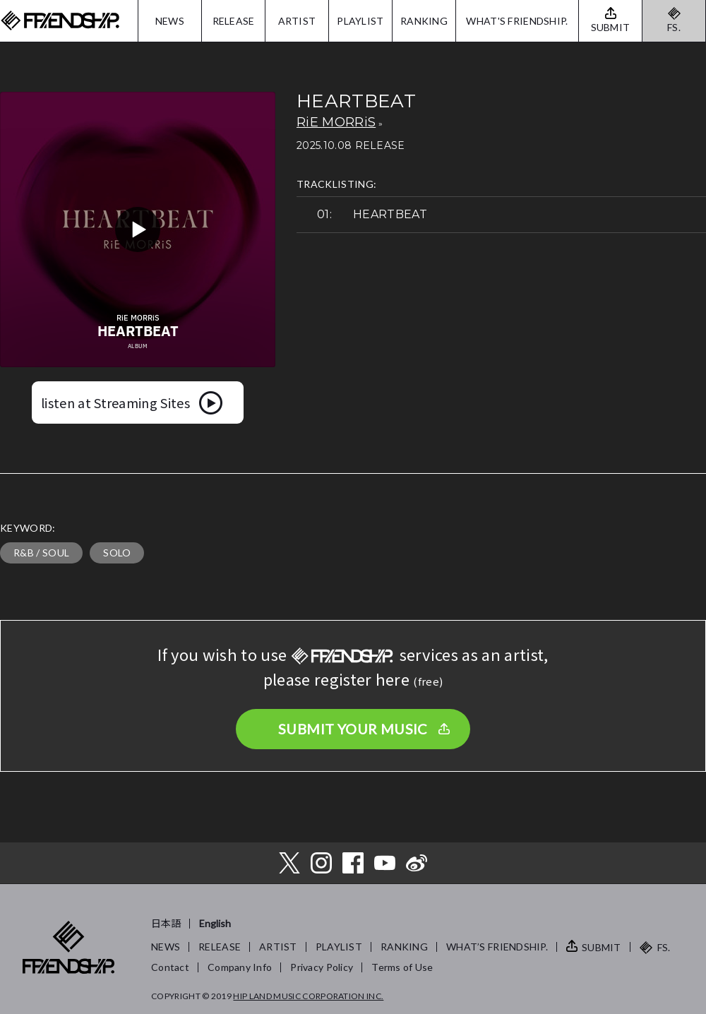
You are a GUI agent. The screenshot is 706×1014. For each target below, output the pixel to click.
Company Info (240, 967)
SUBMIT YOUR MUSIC (353, 728)
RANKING (424, 21)
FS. (674, 27)
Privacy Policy (321, 967)
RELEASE (234, 21)
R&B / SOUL (41, 553)
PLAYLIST (360, 21)
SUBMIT (601, 947)
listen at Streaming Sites (115, 402)
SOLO (117, 553)
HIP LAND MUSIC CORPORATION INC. (308, 996)
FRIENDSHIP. (60, 21)
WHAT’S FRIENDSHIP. (497, 947)
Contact (170, 967)
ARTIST (297, 21)
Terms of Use (402, 967)
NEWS (169, 21)
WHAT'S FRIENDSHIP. (517, 21)
